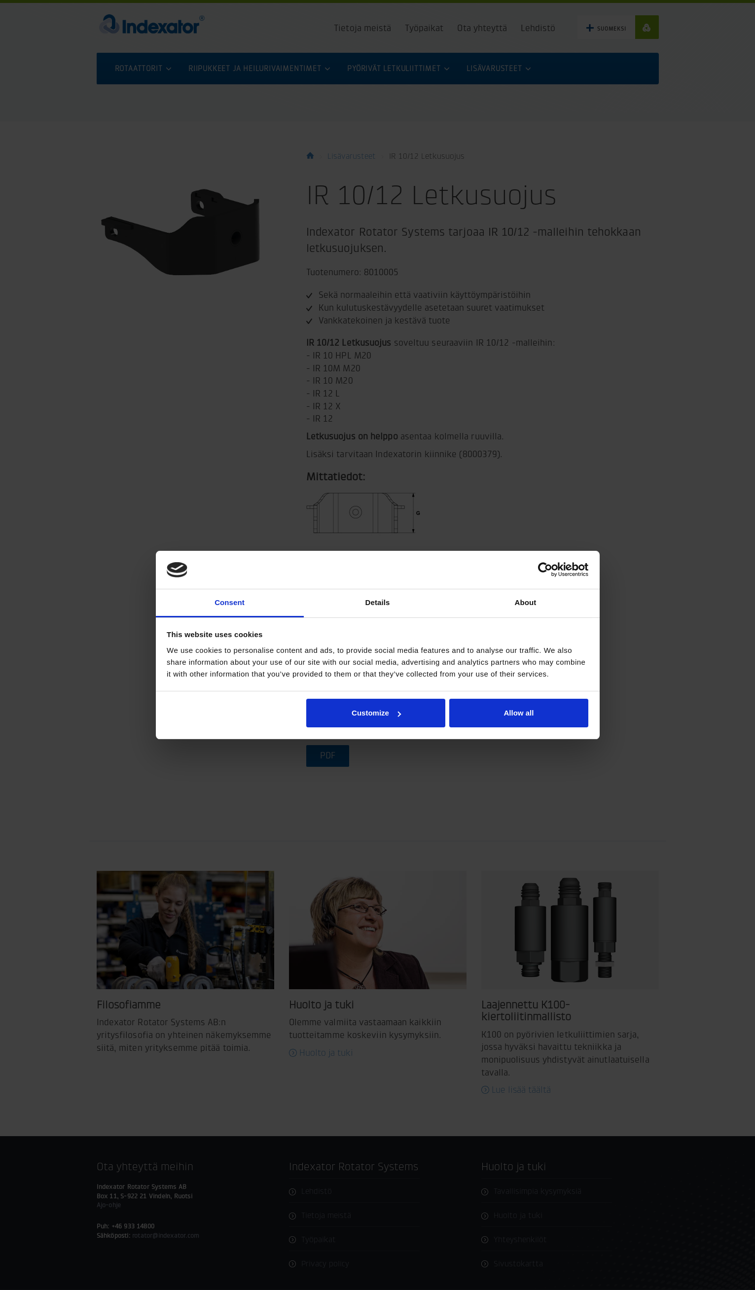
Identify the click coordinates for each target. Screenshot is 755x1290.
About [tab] (526, 602)
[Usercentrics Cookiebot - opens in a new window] (545, 569)
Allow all (519, 713)
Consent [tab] (230, 602)
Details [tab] (377, 602)
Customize (376, 713)
